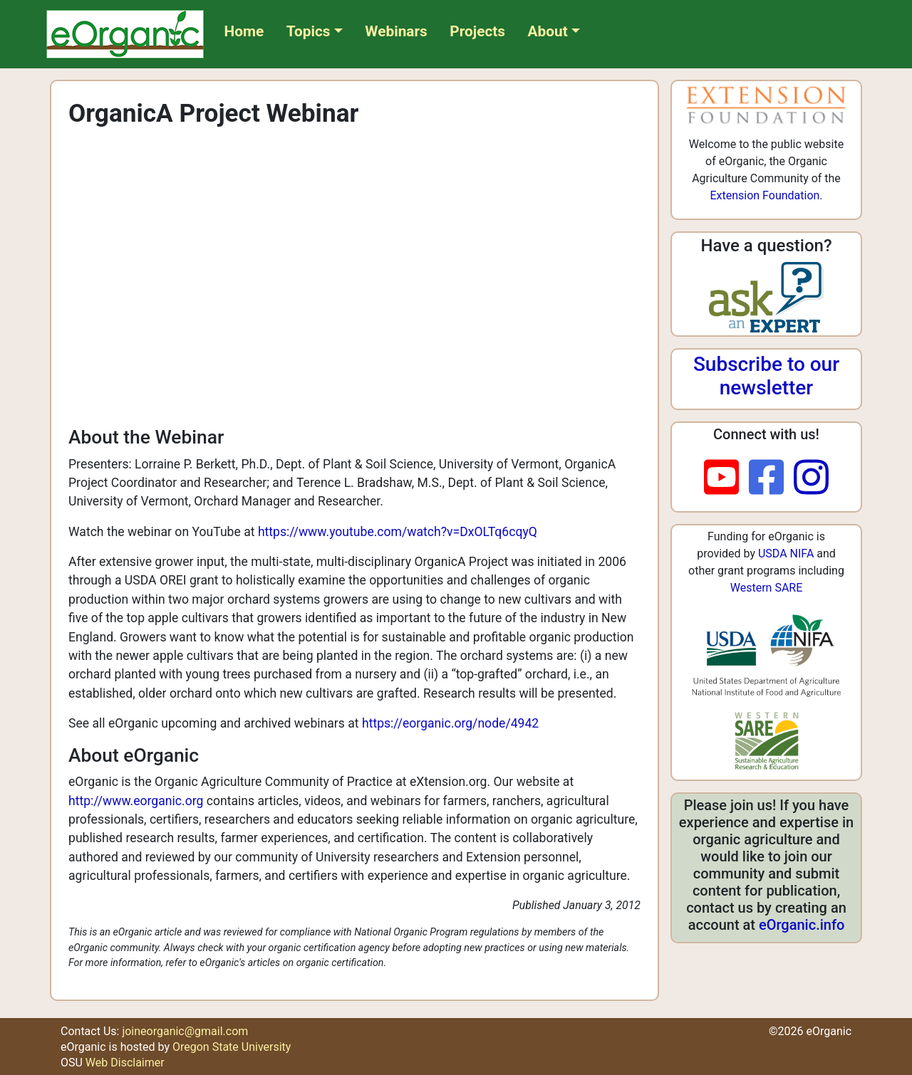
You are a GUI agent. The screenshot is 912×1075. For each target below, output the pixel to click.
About (548, 31)
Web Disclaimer (125, 1062)
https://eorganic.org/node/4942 (450, 723)
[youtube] (726, 478)
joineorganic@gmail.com (185, 1031)
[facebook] (771, 478)
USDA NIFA (786, 553)
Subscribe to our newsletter (766, 376)
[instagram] (811, 478)
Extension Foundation (764, 195)
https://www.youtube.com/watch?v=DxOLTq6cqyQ (397, 532)
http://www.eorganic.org (135, 801)
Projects (477, 31)
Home (244, 31)
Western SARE (766, 587)
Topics (308, 31)
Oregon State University (231, 1047)
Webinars (396, 31)
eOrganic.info (801, 924)
